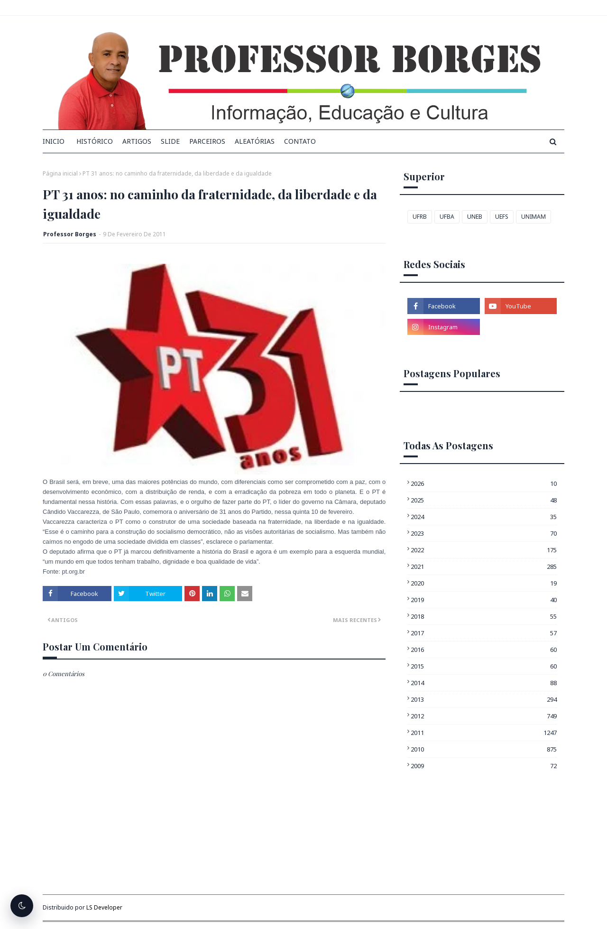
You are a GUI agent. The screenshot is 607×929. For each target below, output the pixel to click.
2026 (484, 483)
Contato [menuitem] (300, 141)
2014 (484, 682)
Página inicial (60, 173)
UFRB (420, 217)
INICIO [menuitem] (53, 141)
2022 (484, 550)
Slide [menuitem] (170, 141)
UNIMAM (533, 217)
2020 (484, 583)
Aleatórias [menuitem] (255, 141)
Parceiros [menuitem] (207, 141)
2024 (484, 516)
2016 (484, 649)
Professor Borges (69, 234)
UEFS (501, 217)
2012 (484, 716)
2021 (484, 566)
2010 (484, 749)
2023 (484, 533)
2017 (484, 633)
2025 (484, 500)
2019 (484, 599)
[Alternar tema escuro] (21, 905)
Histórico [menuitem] (94, 141)
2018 (484, 616)
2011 (484, 732)
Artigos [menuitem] (136, 141)
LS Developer (104, 907)
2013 (484, 699)
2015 (484, 666)
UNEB (474, 217)
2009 (484, 766)
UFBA (447, 217)
